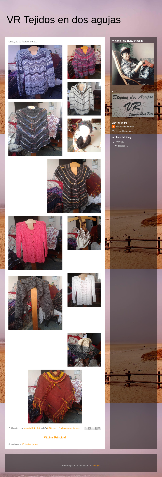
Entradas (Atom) (30, 444)
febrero (122, 146)
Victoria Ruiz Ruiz (125, 126)
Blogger (96, 465)
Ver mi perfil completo (122, 131)
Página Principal (55, 437)
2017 (118, 142)
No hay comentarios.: (69, 428)
